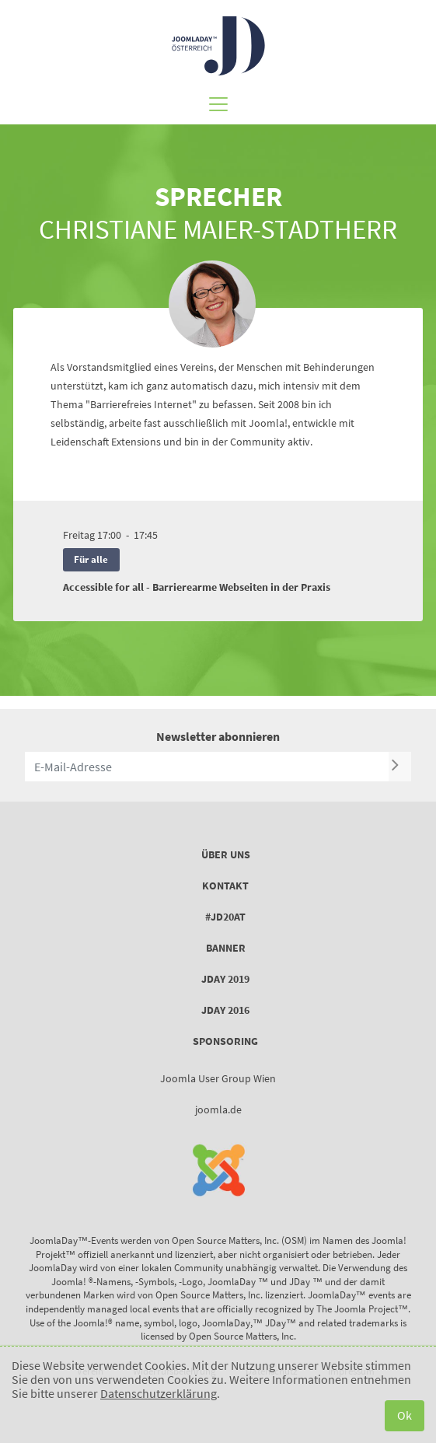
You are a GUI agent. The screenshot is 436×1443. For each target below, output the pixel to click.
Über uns (225, 854)
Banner (226, 948)
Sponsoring (225, 1041)
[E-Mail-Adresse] (207, 766)
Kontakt (225, 886)
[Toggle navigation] (218, 100)
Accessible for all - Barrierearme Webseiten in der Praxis (196, 587)
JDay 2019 (225, 979)
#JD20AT (225, 917)
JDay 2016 (225, 1010)
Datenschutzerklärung (158, 1393)
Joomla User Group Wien (218, 1078)
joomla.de (218, 1109)
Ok (404, 1415)
